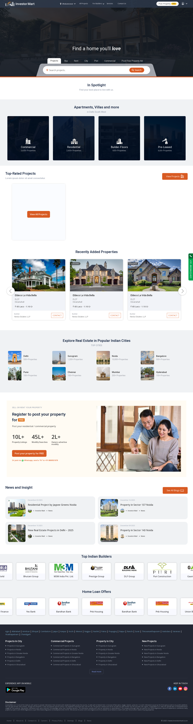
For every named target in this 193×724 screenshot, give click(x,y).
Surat (137, 631)
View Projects (173, 176)
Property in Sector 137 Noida (136, 504)
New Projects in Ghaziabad (155, 664)
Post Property (168, 3)
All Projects (83, 3)
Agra (7, 631)
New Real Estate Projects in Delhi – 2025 (50, 530)
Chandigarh (26, 634)
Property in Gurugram (107, 646)
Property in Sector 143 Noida (136, 530)
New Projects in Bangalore (154, 657)
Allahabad (16, 631)
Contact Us (122, 3)
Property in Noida (106, 649)
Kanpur (63, 631)
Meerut (79, 631)
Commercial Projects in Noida (65, 649)
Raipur (122, 631)
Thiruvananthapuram (151, 631)
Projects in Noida (14, 649)
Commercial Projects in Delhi (64, 661)
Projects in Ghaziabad (16, 664)
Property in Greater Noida (109, 653)
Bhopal (35, 631)
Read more (96, 671)
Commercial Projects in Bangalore (66, 657)
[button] (182, 291)
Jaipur (55, 631)
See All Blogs (173, 490)
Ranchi (130, 631)
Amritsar (26, 631)
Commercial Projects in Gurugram (66, 646)
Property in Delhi (105, 661)
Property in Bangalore (107, 657)
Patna (103, 631)
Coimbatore (45, 631)
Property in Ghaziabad (108, 664)
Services (110, 3)
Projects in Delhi (13, 661)
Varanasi (176, 631)
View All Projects (38, 214)
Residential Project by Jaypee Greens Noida (52, 504)
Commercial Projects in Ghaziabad (67, 664)
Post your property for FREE (29, 453)
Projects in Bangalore (16, 657)
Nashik (96, 631)
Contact (57, 315)
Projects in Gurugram (16, 646)
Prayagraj (113, 631)
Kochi (71, 631)
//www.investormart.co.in (177, 720)
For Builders (98, 3)
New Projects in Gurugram (154, 646)
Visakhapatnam (12, 634)
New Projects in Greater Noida (156, 653)
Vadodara (166, 631)
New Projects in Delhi (152, 661)
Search (138, 70)
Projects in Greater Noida (17, 653)
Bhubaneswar (66, 4)
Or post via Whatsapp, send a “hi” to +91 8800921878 (35, 460)
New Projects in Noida (153, 649)
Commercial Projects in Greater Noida (68, 653)
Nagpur (87, 631)
